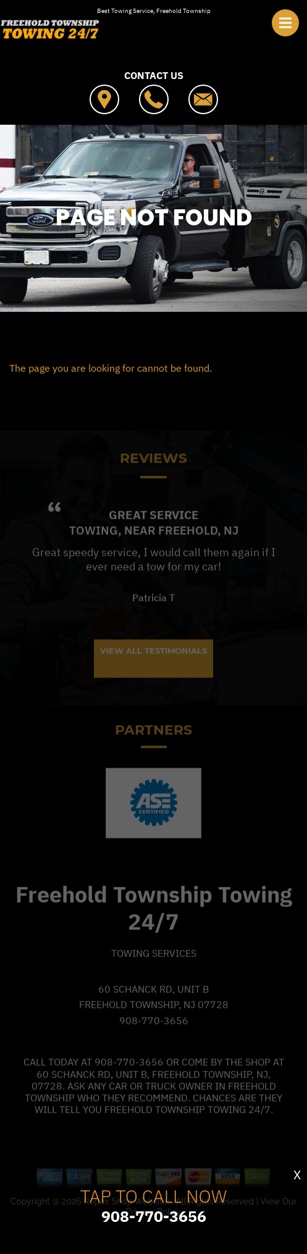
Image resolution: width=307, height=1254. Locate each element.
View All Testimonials (153, 672)
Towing (93, 552)
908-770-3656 (153, 1042)
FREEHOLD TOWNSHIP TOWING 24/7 (153, 342)
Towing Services (153, 975)
